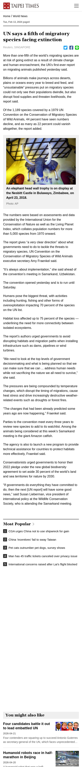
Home (6, 16)
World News (20, 16)
